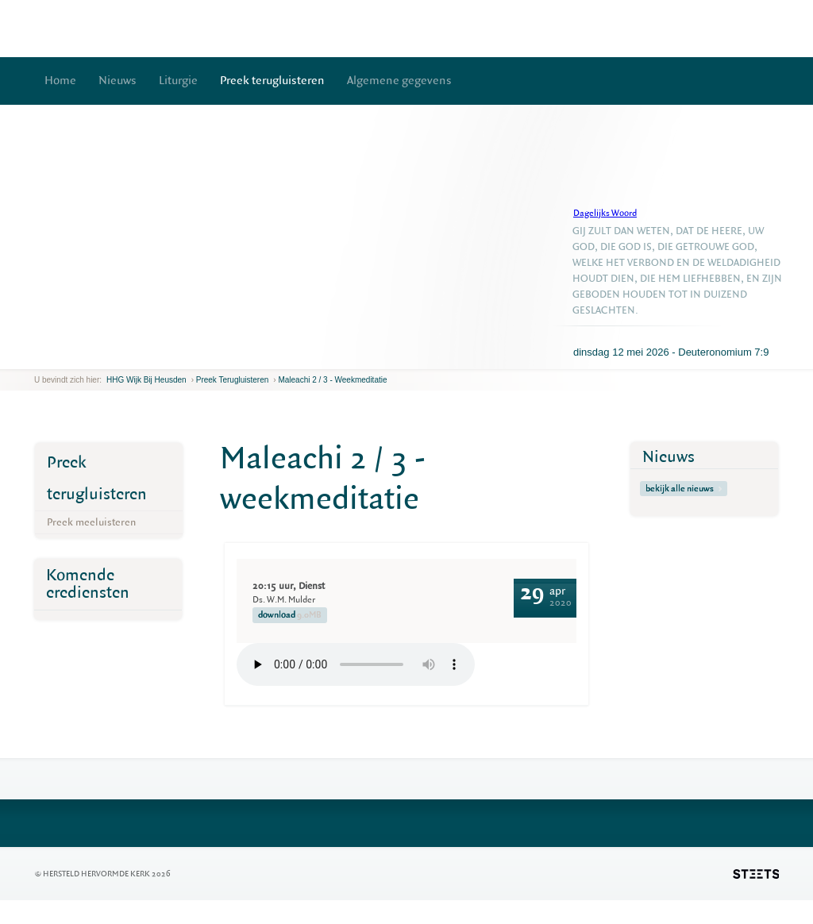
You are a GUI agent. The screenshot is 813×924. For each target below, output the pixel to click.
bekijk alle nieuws (683, 489)
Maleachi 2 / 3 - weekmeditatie (332, 379)
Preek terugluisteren (272, 80)
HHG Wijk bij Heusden (146, 379)
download (290, 615)
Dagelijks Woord (605, 213)
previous (38, 356)
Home (60, 80)
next (57, 356)
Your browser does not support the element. (356, 664)
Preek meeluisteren (91, 522)
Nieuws (117, 80)
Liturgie (178, 80)
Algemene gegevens (399, 80)
